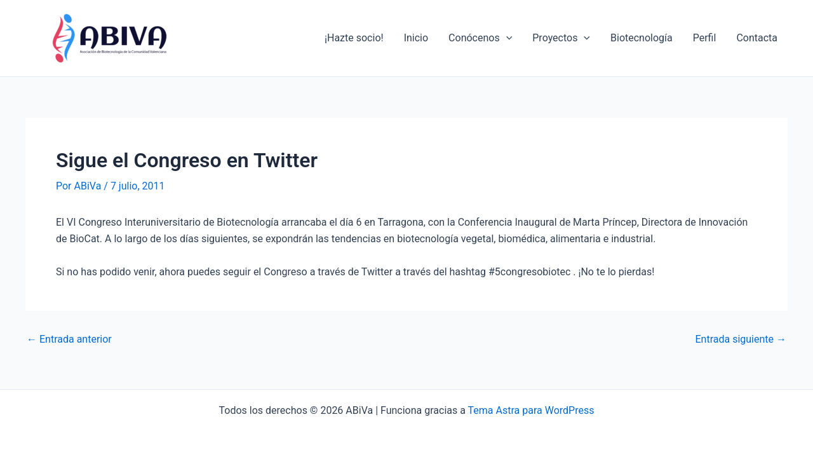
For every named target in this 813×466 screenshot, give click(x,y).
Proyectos (561, 38)
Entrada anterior (69, 339)
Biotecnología (641, 38)
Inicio (416, 38)
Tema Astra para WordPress (531, 410)
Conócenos (480, 38)
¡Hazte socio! (354, 38)
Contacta (756, 38)
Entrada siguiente (740, 339)
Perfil (704, 38)
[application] (506, 38)
